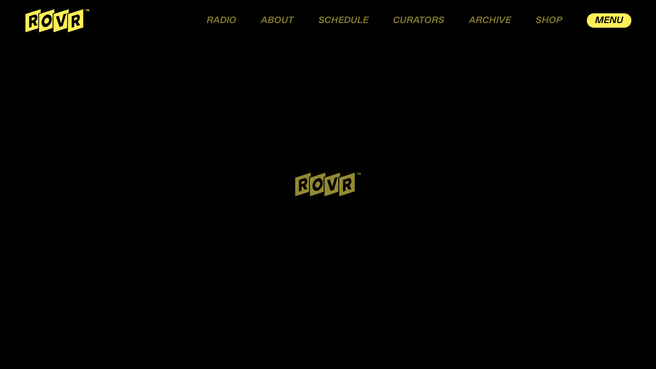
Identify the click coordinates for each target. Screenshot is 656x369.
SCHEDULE (343, 20)
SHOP (549, 20)
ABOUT (277, 20)
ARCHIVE (490, 20)
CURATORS (418, 20)
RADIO (221, 20)
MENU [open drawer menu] (609, 20)
